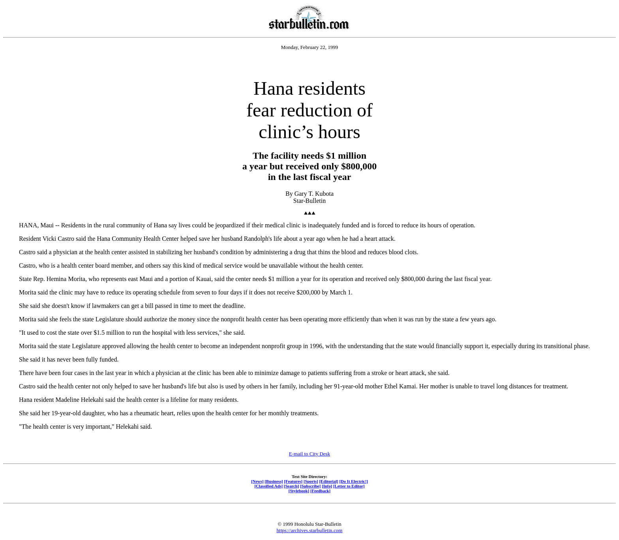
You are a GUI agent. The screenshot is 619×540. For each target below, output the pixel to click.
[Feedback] (320, 490)
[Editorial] (328, 481)
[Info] (327, 486)
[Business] (273, 481)
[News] (257, 481)
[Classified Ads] (268, 486)
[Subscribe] (310, 486)
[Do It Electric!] (353, 481)
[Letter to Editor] (349, 486)
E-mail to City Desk (309, 454)
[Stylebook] (299, 490)
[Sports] (311, 481)
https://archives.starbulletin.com (310, 530)
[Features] (293, 481)
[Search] (291, 486)
